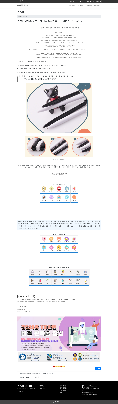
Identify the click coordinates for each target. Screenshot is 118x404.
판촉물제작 (97, 5)
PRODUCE (42, 388)
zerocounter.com (21, 388)
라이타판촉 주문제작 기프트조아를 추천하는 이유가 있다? (35, 373)
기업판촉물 (89, 5)
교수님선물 (63, 390)
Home (20, 16)
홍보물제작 (72, 5)
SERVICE (41, 387)
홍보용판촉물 (63, 388)
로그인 (92, 1)
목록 (98, 368)
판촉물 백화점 (23, 5)
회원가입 (98, 1)
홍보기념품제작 (64, 387)
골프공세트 (23, 228)
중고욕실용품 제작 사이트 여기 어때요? (31, 377)
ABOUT (41, 385)
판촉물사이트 (63, 385)
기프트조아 (63, 159)
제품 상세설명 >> (59, 173)
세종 (61, 392)
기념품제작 (80, 5)
